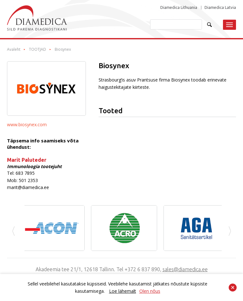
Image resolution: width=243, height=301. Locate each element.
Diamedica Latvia (220, 7)
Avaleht (13, 49)
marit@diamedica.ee (28, 187)
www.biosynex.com (27, 124)
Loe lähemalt (122, 291)
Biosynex (63, 49)
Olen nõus (149, 291)
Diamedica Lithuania (178, 7)
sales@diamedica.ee (185, 269)
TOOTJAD (37, 49)
